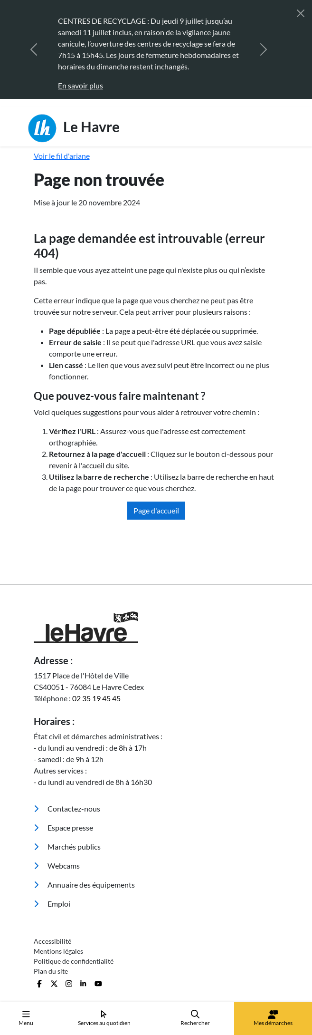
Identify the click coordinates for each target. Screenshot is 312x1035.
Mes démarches (273, 1018)
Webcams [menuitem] (57, 865)
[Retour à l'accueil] (156, 627)
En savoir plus (80, 85)
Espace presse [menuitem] (63, 827)
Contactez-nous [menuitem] (67, 808)
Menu (26, 1018)
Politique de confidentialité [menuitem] (73, 961)
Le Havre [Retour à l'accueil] (74, 128)
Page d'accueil (156, 510)
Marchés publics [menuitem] (67, 846)
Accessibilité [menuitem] (52, 941)
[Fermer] (300, 13)
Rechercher (195, 1018)
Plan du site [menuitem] (51, 971)
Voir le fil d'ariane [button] (62, 155)
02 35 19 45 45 (96, 698)
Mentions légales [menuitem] (58, 951)
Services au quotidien (104, 1018)
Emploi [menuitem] (52, 903)
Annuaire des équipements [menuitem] (84, 884)
